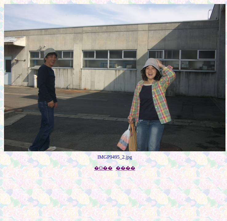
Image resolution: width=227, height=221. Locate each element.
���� (125, 168)
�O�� (103, 168)
